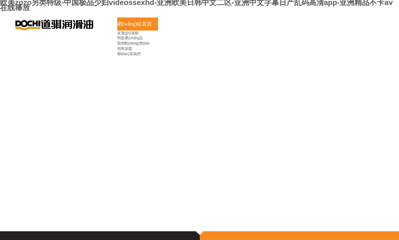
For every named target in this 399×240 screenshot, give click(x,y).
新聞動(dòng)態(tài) (133, 43)
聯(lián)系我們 (129, 54)
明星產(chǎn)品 (130, 38)
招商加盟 (124, 48)
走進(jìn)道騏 (128, 33)
